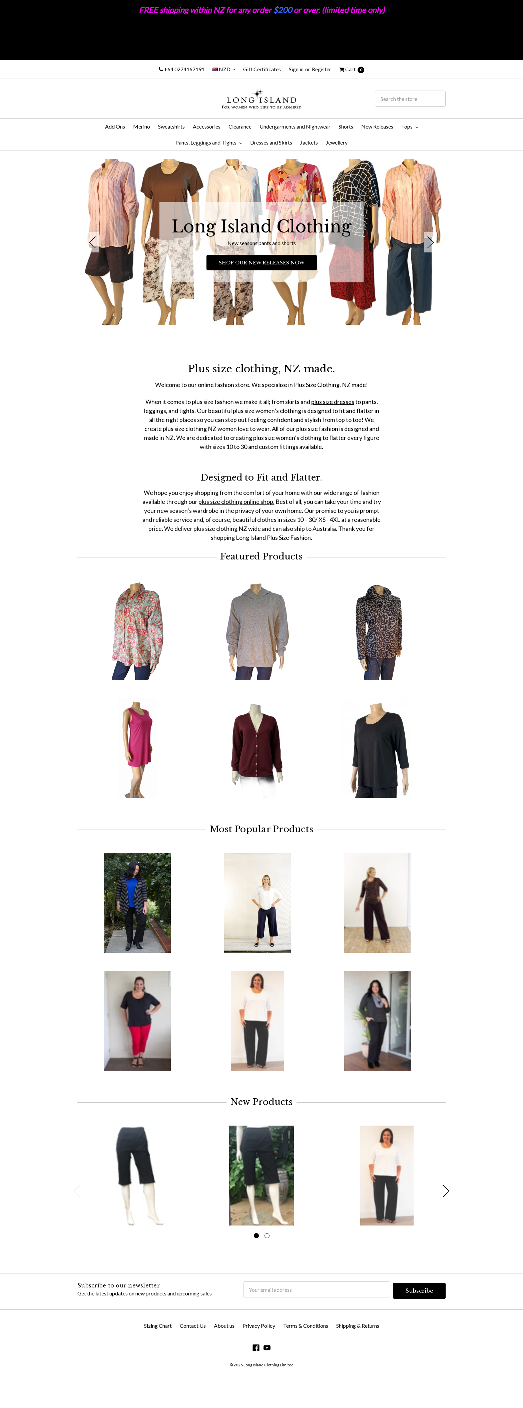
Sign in (296, 69)
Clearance (239, 126)
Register (321, 69)
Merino (141, 126)
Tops (409, 126)
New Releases (377, 126)
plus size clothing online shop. (236, 501)
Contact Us (193, 1345)
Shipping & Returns (357, 1345)
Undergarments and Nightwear (295, 126)
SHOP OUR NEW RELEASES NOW (262, 263)
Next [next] (430, 242)
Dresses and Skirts (271, 142)
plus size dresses (332, 401)
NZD (223, 69)
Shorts (346, 126)
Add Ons (115, 126)
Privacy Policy (258, 1345)
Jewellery (337, 142)
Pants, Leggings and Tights (208, 142)
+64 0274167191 (181, 69)
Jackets (309, 142)
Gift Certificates (262, 69)
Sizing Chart (158, 1345)
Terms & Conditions (305, 1345)
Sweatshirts (171, 126)
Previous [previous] (92, 242)
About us (224, 1345)
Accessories (206, 126)
